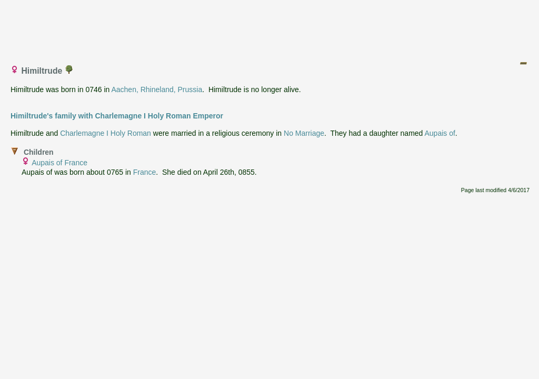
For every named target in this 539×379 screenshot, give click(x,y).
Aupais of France (59, 162)
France (144, 172)
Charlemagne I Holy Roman (105, 133)
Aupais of (439, 133)
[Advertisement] (270, 28)
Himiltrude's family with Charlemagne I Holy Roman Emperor (117, 116)
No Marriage (304, 133)
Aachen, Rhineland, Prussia (156, 89)
